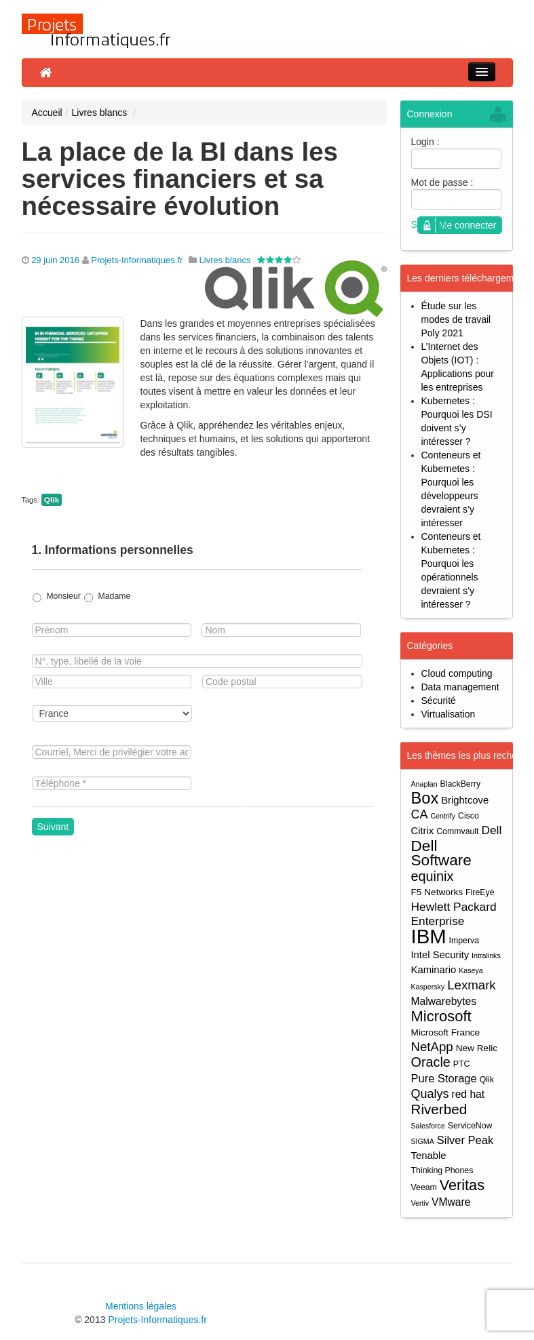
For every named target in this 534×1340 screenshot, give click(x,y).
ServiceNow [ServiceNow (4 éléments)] (470, 1125)
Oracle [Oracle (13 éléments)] (431, 1062)
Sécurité (438, 700)
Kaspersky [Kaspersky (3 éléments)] (428, 987)
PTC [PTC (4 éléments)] (461, 1064)
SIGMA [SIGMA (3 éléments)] (422, 1141)
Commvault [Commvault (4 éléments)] (457, 831)
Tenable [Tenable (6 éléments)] (428, 1155)
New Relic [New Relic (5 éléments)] (476, 1048)
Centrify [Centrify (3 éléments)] (442, 816)
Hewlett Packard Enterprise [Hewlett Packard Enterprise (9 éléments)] (454, 914)
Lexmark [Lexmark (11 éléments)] (471, 985)
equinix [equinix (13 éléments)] (432, 876)
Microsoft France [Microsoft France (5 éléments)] (445, 1032)
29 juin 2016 (55, 260)
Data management (460, 687)
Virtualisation (448, 714)
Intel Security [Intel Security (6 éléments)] (440, 954)
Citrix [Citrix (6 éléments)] (422, 830)
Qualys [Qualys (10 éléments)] (430, 1094)
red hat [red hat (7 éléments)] (467, 1094)
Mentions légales (140, 1306)
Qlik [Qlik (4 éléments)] (487, 1079)
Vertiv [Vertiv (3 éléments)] (420, 1203)
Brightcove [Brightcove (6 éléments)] (465, 800)
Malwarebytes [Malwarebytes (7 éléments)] (444, 1001)
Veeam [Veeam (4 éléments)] (424, 1187)
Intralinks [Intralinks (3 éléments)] (486, 955)
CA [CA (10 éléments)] (419, 814)
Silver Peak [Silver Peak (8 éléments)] (465, 1140)
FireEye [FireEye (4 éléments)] (479, 892)
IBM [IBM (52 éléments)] (428, 936)
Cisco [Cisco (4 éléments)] (468, 816)
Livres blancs (100, 112)
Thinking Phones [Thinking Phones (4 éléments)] (442, 1170)
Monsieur (63, 596)
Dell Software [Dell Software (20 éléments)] (441, 853)
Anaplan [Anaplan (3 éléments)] (424, 784)
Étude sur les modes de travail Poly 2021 (456, 319)
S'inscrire (430, 224)
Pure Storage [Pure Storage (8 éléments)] (444, 1078)
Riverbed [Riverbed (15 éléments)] (439, 1109)
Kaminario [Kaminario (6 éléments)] (434, 969)
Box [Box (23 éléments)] (425, 798)
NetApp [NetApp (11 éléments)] (432, 1047)
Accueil (47, 112)
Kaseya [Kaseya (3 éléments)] (471, 970)
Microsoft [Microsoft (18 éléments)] (441, 1016)
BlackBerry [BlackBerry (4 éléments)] (460, 784)
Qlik (51, 500)
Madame (114, 596)
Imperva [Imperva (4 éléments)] (464, 940)
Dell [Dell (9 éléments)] (491, 830)
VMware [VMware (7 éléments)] (451, 1202)
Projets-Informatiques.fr (137, 260)
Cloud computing (457, 673)
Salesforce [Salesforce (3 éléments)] (428, 1126)
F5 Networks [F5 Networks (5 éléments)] (437, 892)
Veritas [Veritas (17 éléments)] (462, 1185)
